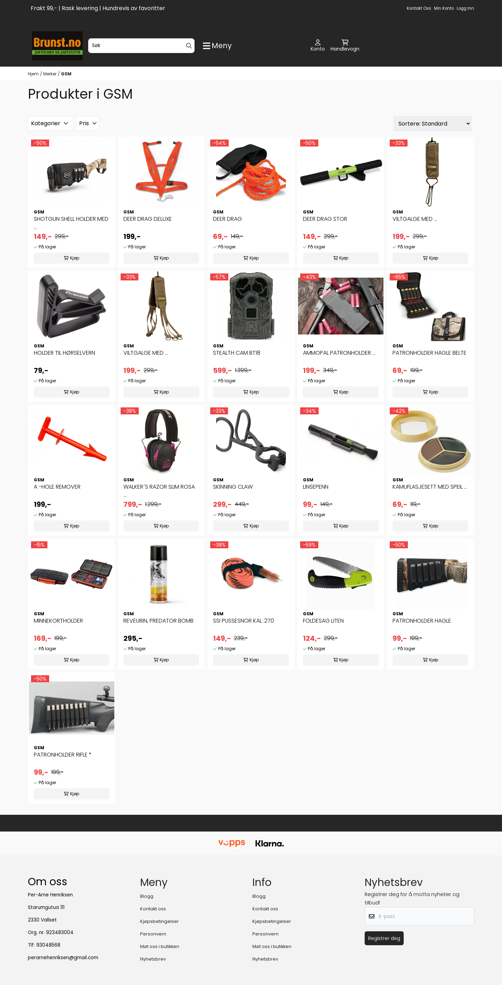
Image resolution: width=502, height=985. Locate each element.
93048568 (48, 945)
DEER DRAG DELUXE (147, 219)
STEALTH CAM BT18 (236, 353)
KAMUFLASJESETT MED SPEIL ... (430, 487)
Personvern (153, 934)
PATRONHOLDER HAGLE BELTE (429, 353)
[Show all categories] (217, 46)
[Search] (189, 46)
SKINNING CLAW (233, 487)
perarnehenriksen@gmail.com (63, 957)
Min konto (444, 8)
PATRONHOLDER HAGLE (422, 621)
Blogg (146, 896)
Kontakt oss (419, 8)
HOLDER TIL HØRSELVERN (64, 353)
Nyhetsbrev (153, 959)
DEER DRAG (227, 219)
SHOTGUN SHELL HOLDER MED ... (71, 223)
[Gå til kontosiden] (318, 46)
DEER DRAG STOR (325, 219)
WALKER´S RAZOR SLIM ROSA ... (159, 491)
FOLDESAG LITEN (323, 621)
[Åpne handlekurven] (345, 46)
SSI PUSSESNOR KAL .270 (243, 621)
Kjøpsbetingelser (159, 921)
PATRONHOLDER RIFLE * (63, 755)
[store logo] (57, 45)
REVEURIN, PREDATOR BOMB (158, 621)
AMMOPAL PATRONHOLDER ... (339, 353)
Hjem (33, 74)
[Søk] (141, 45)
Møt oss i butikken (159, 946)
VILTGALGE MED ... (415, 219)
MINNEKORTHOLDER (58, 621)
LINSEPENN (315, 487)
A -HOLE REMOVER (57, 487)
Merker (49, 74)
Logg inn (465, 8)
